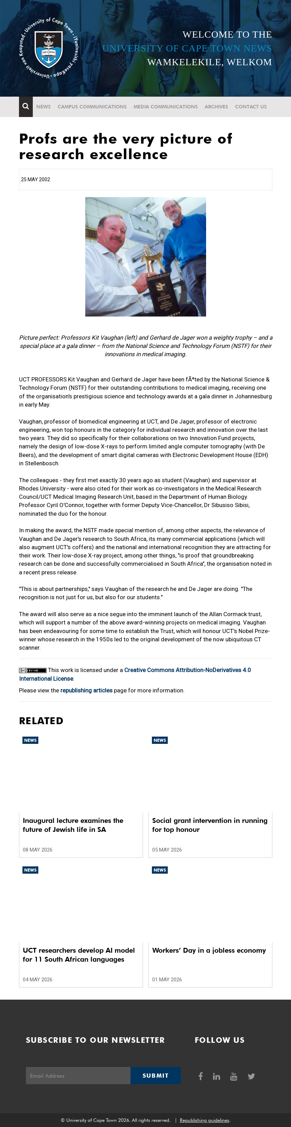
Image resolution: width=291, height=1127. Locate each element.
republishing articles (86, 690)
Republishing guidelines (204, 1120)
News (43, 106)
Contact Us (251, 106)
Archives (216, 106)
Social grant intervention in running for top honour (210, 825)
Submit (156, 1075)
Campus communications (92, 106)
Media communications (166, 106)
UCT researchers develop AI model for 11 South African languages (79, 954)
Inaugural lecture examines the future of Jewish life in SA (73, 825)
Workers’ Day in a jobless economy (209, 950)
